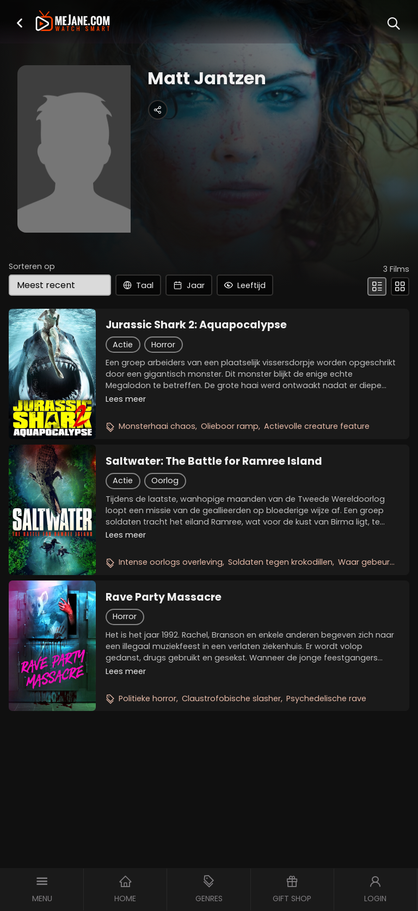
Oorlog (165, 480)
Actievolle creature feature (317, 426)
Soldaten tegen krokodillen (280, 562)
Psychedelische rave (326, 698)
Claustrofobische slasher (231, 698)
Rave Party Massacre (164, 597)
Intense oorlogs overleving (171, 562)
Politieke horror (147, 698)
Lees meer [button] (126, 399)
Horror (163, 344)
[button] (19, 22)
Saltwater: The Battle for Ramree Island (214, 461)
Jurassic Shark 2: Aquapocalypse (196, 325)
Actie (123, 344)
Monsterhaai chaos (157, 426)
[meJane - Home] (72, 22)
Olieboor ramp (230, 426)
